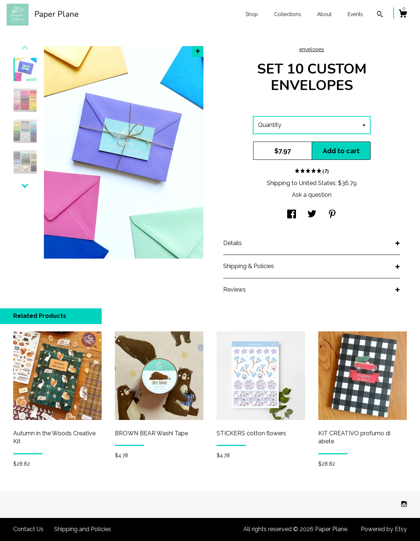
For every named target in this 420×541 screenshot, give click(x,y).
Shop (251, 14)
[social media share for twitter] (312, 214)
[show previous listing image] (25, 47)
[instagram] (404, 504)
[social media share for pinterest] (332, 214)
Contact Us (28, 529)
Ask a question (311, 194)
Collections (287, 14)
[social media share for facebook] (291, 214)
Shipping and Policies (82, 529)
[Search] (380, 15)
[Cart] (403, 14)
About (324, 14)
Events (355, 14)
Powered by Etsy (384, 529)
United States (317, 183)
